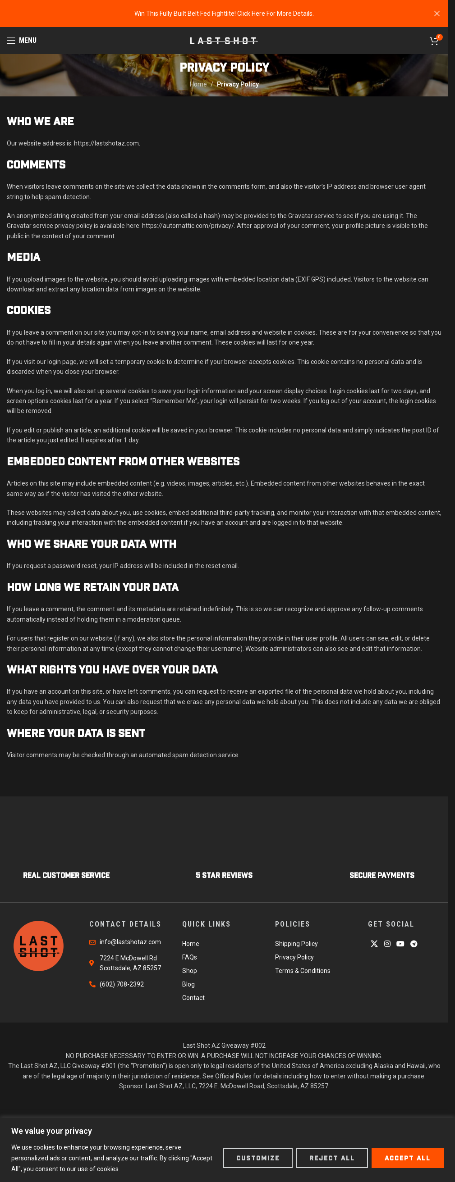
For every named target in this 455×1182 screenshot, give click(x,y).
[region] (227, 1150)
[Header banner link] (224, 13)
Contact (193, 997)
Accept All (408, 1158)
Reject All (332, 1158)
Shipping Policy (296, 943)
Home (198, 84)
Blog (188, 984)
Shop (189, 970)
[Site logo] (224, 40)
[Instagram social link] (387, 944)
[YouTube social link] (400, 944)
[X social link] (374, 944)
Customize (258, 1158)
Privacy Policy (294, 957)
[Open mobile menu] (21, 41)
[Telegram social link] (414, 944)
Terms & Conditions (303, 970)
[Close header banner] (437, 13)
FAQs (189, 957)
